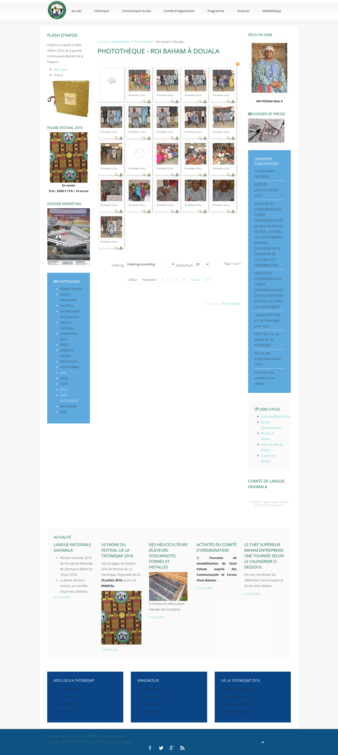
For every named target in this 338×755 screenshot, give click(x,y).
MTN (63, 412)
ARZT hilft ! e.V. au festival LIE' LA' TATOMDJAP (267, 339)
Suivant (195, 280)
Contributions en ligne (236, 712)
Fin (207, 280)
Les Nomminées (64, 696)
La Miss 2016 (62, 712)
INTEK (64, 378)
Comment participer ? (68, 689)
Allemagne (61, 69)
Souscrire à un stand (151, 696)
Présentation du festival (237, 689)
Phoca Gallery (231, 304)
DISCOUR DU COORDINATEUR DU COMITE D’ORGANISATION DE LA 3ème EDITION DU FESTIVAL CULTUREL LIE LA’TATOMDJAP (269, 290)
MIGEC (64, 345)
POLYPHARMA (69, 367)
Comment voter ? (65, 704)
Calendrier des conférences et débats (265, 378)
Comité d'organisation (179, 11)
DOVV (64, 384)
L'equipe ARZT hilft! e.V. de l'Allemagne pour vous (267, 320)
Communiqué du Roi (136, 11)
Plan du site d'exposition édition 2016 (268, 358)
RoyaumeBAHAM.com (276, 416)
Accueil (76, 11)
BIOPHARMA (68, 406)
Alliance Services (71, 289)
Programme (216, 11)
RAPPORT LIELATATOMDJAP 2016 (266, 190)
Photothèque (143, 42)
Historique (101, 11)
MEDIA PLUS (68, 362)
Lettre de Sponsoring (151, 704)
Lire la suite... (62, 597)
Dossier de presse (149, 712)
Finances (243, 11)
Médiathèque (271, 11)
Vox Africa (67, 306)
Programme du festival (236, 704)
